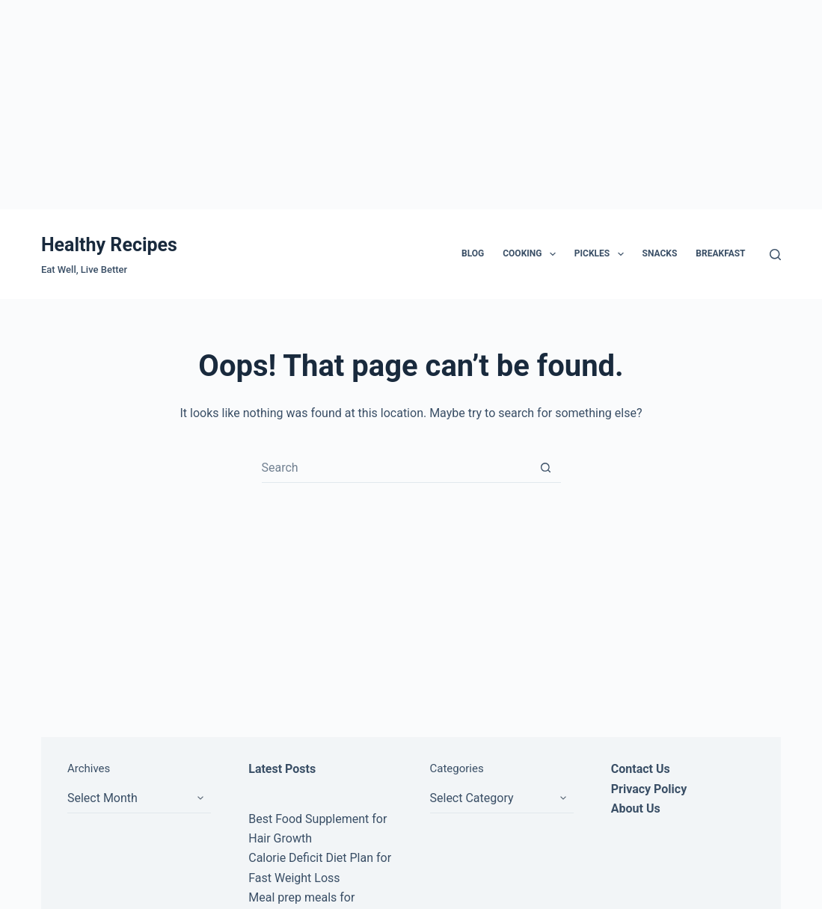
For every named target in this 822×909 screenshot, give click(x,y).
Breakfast (720, 253)
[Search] (775, 254)
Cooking (532, 254)
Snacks (660, 253)
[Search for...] (396, 468)
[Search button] (546, 468)
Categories (457, 768)
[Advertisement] (411, 104)
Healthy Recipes (109, 245)
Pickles (602, 254)
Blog (472, 253)
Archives (88, 768)
